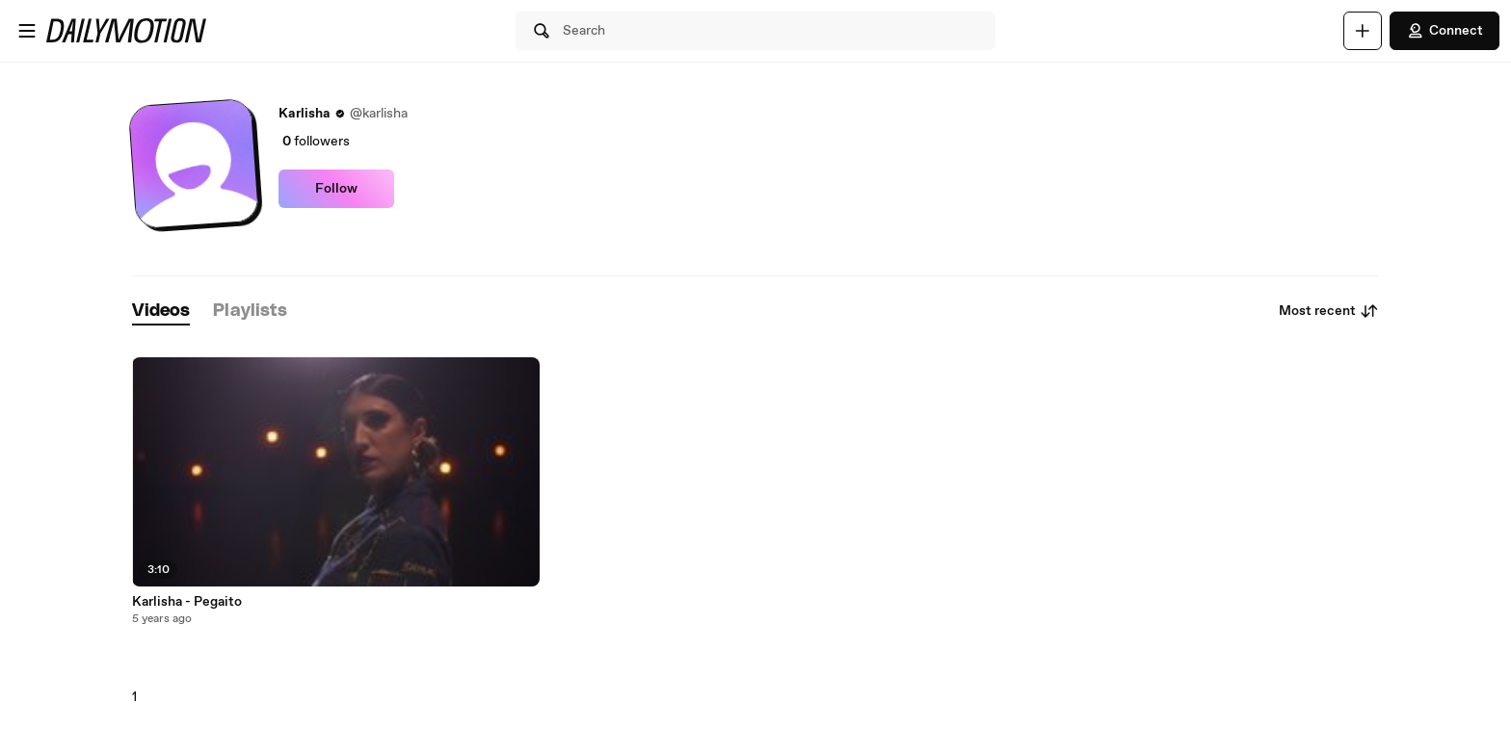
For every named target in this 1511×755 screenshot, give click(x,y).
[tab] (161, 311)
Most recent (1329, 311)
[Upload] (1362, 31)
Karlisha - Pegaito (187, 602)
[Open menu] (27, 31)
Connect (1444, 30)
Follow (336, 188)
